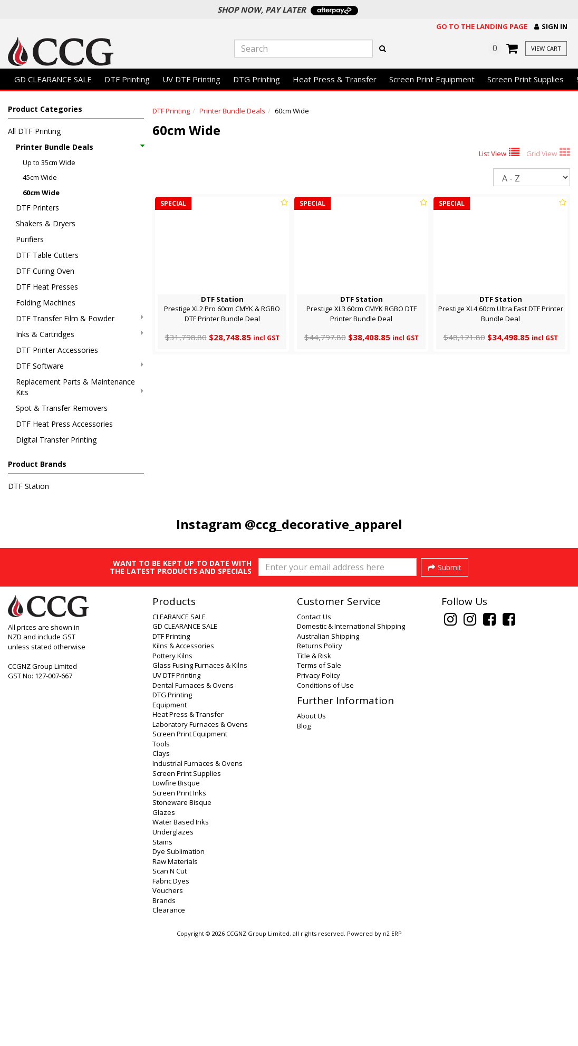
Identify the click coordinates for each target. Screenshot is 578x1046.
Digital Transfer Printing (56, 440)
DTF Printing (127, 79)
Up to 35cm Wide (49, 162)
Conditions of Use (325, 790)
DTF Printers (37, 208)
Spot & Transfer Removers (62, 408)
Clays (161, 858)
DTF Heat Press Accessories (64, 424)
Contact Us (314, 721)
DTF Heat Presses (47, 287)
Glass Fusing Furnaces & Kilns (199, 770)
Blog (304, 831)
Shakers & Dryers (45, 223)
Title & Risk (314, 760)
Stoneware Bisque (181, 907)
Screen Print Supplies (525, 79)
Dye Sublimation (178, 956)
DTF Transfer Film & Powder (79, 318)
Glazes (163, 917)
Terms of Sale (319, 770)
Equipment (169, 809)
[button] (551, 27)
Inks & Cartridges (79, 334)
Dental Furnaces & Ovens (193, 790)
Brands (164, 1005)
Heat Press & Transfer (335, 79)
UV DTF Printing (191, 79)
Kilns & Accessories (183, 750)
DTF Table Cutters (47, 255)
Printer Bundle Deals (79, 147)
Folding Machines (45, 303)
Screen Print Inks (179, 898)
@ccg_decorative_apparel (323, 524)
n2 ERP (392, 1038)
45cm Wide (40, 177)
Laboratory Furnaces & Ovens (200, 829)
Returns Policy (319, 750)
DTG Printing (256, 79)
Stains (162, 947)
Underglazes (173, 937)
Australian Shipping (328, 741)
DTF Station (28, 486)
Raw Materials (175, 966)
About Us (311, 821)
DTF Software (79, 366)
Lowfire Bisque (176, 888)
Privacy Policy (318, 780)
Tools (161, 848)
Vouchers (167, 995)
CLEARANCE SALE (179, 721)
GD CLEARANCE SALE (53, 79)
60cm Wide (41, 192)
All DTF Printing (34, 131)
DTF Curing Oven (45, 271)
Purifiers (30, 239)
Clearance (168, 1015)
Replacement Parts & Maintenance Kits (79, 387)
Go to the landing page (481, 26)
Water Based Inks (180, 927)
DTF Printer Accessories (57, 350)
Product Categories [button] (45, 109)
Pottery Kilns (172, 760)
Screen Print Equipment (432, 79)
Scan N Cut (169, 976)
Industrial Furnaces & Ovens (197, 868)
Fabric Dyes (170, 986)
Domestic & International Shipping (351, 731)
